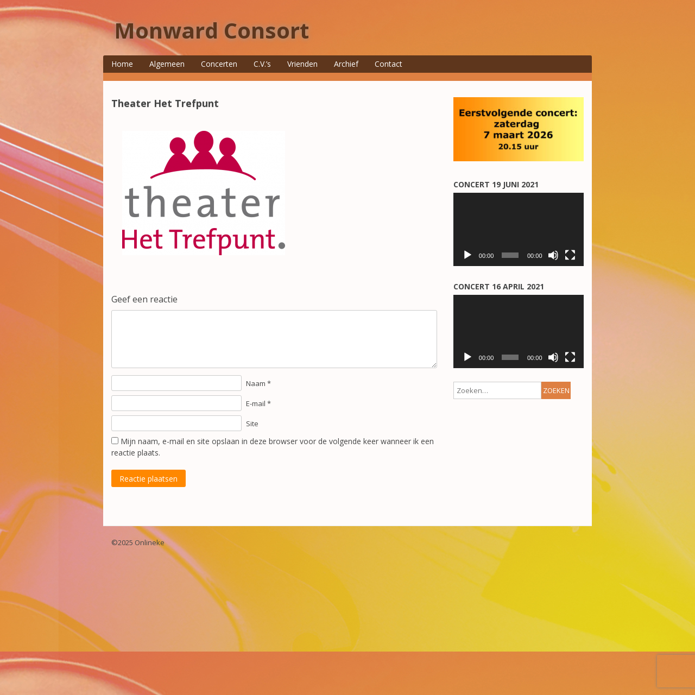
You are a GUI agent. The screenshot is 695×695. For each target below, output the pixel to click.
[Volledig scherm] (570, 474)
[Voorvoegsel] (514, 331)
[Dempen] (553, 474)
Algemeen (167, 64)
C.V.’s (262, 64)
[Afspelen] (467, 474)
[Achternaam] (514, 301)
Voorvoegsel (490, 317)
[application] (518, 448)
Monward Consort (211, 30)
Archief (346, 64)
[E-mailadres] (514, 242)
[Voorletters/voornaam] (514, 272)
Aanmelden (514, 354)
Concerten (219, 64)
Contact (388, 64)
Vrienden (302, 64)
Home (122, 64)
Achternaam (489, 287)
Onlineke (150, 676)
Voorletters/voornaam (505, 258)
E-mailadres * (492, 228)
